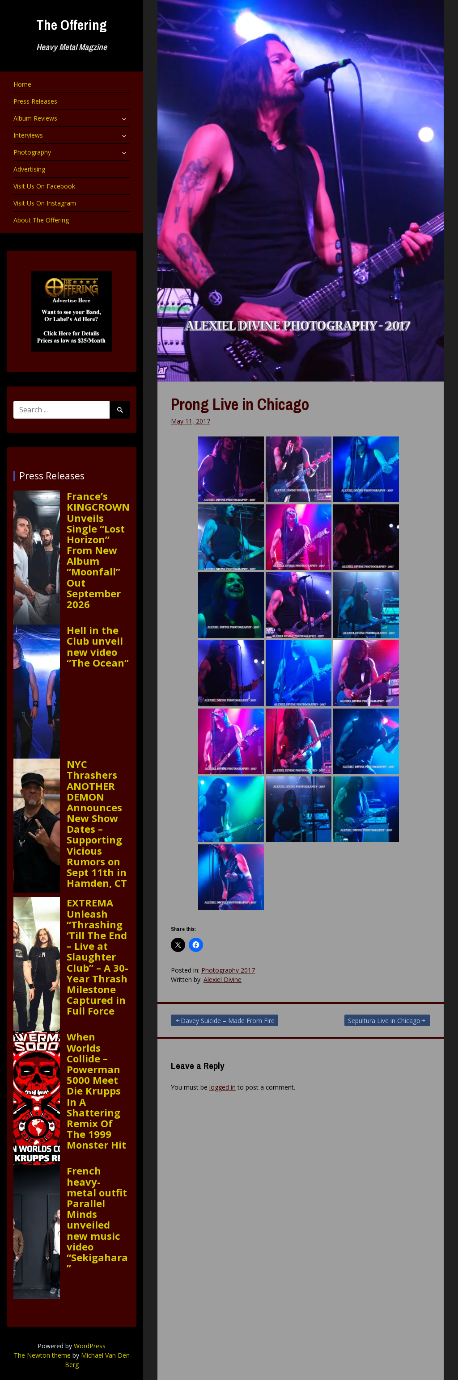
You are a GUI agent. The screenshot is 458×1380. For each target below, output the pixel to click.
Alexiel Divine (223, 979)
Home (22, 84)
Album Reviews (35, 118)
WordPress (90, 1346)
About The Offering (41, 220)
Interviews (28, 135)
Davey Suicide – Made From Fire (228, 1020)
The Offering (71, 24)
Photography (32, 152)
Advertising (29, 169)
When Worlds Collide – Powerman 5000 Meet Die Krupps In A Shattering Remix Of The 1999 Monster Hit (96, 1090)
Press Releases (35, 101)
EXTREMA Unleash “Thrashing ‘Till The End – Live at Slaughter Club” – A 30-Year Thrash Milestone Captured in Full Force (97, 956)
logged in (222, 1087)
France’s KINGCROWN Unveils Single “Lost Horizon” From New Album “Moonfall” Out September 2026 (98, 550)
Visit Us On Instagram (44, 203)
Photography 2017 (228, 970)
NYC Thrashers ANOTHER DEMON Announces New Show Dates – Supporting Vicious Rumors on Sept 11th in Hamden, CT (97, 823)
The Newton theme (42, 1355)
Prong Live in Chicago (240, 404)
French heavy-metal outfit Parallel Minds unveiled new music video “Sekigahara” (97, 1219)
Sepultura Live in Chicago (384, 1020)
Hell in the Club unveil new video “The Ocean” (98, 646)
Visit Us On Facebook (44, 186)
